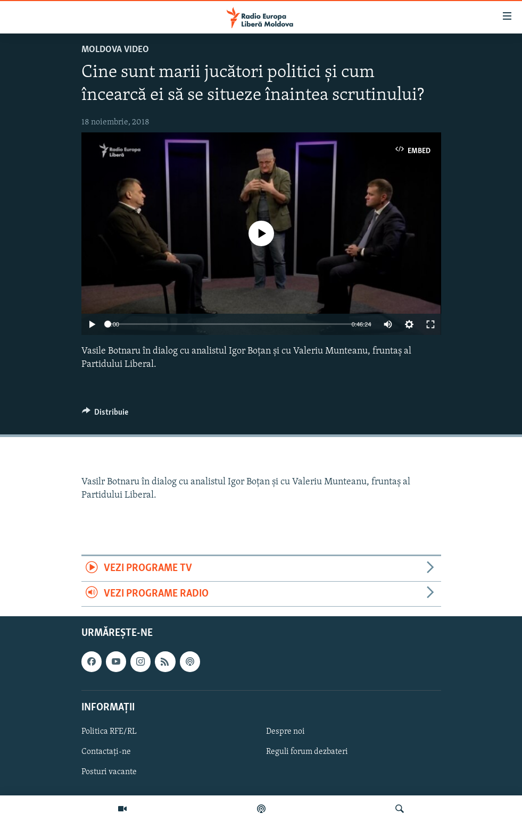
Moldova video (115, 50)
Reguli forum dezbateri (307, 752)
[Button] (105, 415)
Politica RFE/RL (109, 731)
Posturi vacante (109, 772)
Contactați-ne (106, 752)
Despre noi (285, 731)
